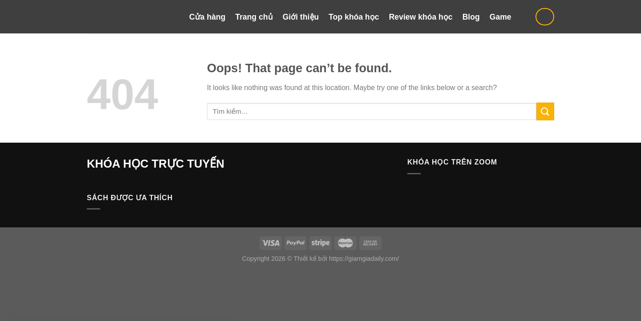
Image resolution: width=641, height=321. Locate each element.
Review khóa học (421, 16)
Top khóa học (354, 16)
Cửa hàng (207, 16)
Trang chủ (253, 16)
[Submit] (545, 111)
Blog (471, 16)
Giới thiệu (301, 16)
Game (500, 16)
